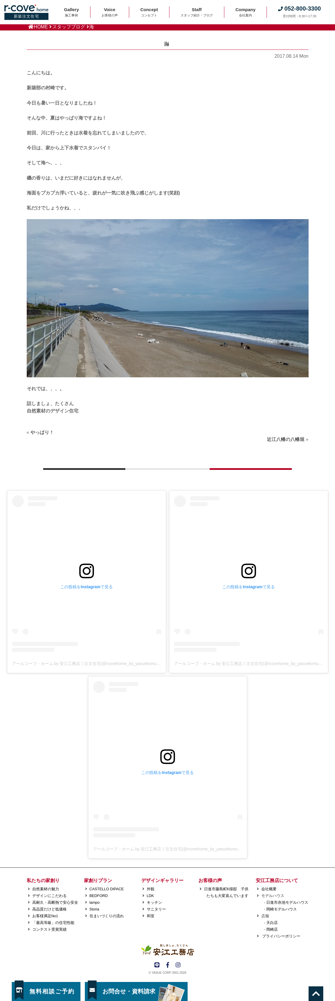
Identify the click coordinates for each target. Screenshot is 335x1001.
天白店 (272, 922)
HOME (41, 26)
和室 (150, 916)
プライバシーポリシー (281, 936)
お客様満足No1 (45, 916)
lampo (95, 902)
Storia (94, 909)
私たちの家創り (43, 880)
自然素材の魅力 (45, 889)
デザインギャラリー (162, 880)
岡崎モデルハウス (281, 909)
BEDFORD (99, 895)
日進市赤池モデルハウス (287, 902)
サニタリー (156, 909)
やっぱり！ (42, 432)
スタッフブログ (68, 26)
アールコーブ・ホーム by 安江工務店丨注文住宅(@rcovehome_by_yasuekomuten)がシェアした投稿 (104, 663)
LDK (150, 895)
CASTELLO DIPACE (107, 889)
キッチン (154, 902)
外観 (150, 889)
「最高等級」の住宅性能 (53, 922)
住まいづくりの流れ (107, 916)
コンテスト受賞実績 (49, 929)
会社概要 (269, 889)
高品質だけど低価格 (49, 909)
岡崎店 (272, 929)
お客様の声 (210, 880)
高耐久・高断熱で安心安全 (55, 902)
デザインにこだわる (49, 895)
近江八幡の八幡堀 (285, 439)
